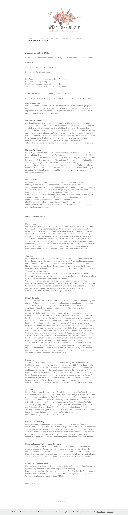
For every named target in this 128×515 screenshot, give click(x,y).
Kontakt (65, 38)
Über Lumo (55, 38)
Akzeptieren (101, 512)
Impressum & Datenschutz (38, 40)
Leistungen (43, 38)
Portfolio (32, 38)
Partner (80, 38)
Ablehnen (110, 512)
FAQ (72, 38)
